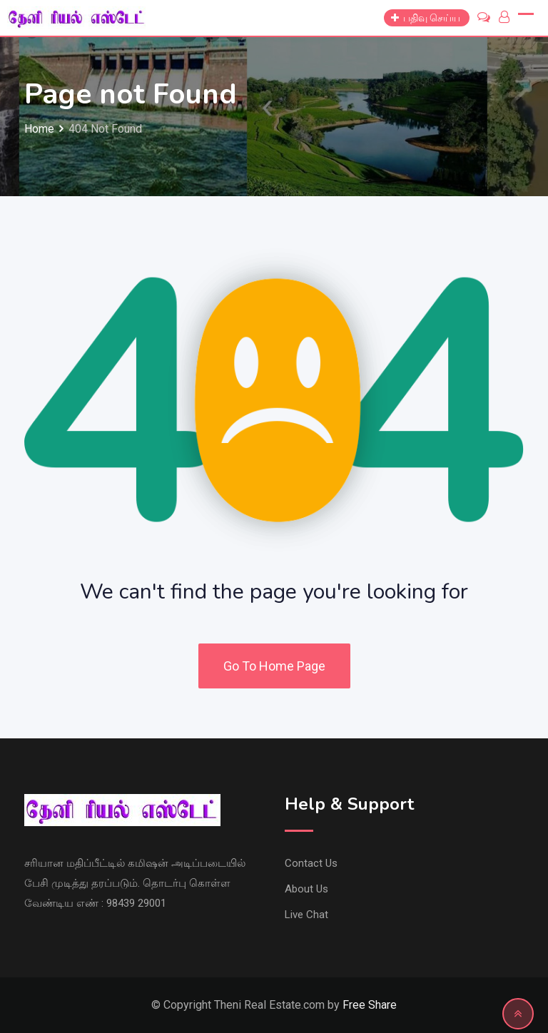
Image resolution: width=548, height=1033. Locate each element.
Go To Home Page (274, 665)
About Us (306, 888)
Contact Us (311, 863)
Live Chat (306, 914)
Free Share (369, 1005)
